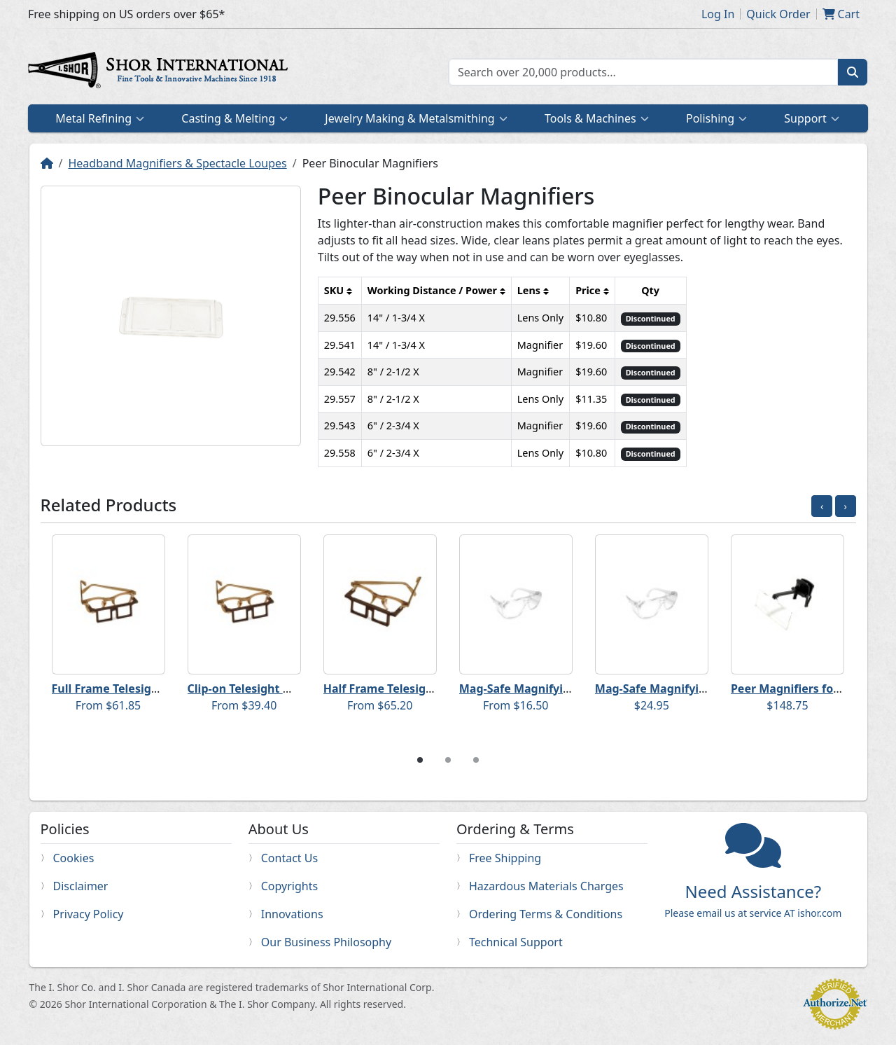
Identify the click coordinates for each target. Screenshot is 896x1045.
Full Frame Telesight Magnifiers (139, 688)
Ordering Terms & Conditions (545, 914)
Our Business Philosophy (326, 942)
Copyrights (289, 886)
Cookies (73, 858)
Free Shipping (505, 858)
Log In (717, 14)
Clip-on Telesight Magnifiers (265, 688)
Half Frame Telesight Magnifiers (412, 688)
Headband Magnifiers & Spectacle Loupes (177, 163)
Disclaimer (80, 886)
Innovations (292, 914)
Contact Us (289, 858)
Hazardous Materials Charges (546, 886)
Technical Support (516, 942)
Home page (161, 72)
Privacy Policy (88, 914)
